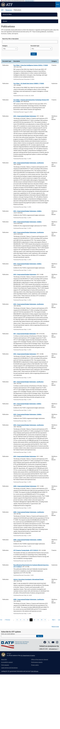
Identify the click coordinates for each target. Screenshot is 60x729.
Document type (35, 45)
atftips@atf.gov (53, 649)
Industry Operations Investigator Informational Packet (28, 579)
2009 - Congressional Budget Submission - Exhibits (27, 539)
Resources (8, 10)
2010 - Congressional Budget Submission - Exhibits (27, 414)
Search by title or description (10, 38)
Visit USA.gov (34, 671)
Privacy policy (35, 665)
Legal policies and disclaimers (9, 667)
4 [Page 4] (20, 620)
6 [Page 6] (27, 620)
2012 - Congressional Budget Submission (24, 354)
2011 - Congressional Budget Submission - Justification (28, 382)
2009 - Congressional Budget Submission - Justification (28, 512)
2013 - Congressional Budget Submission (24, 274)
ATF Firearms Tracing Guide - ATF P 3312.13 (25, 550)
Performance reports (36, 662)
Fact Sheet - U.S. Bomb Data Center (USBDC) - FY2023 (28, 83)
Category (4, 45)
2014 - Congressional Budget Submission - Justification (28, 163)
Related (5, 21)
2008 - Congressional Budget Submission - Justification (28, 599)
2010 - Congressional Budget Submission (24, 456)
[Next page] (54, 619)
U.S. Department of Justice (28, 655)
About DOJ (4, 659)
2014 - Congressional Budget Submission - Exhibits (27, 211)
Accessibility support (7, 662)
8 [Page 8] (34, 620)
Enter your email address (8, 634)
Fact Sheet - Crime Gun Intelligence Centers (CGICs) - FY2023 (30, 65)
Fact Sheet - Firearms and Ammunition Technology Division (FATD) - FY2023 (31, 100)
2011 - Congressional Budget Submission (24, 333)
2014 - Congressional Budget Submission (24, 116)
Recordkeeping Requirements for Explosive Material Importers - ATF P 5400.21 (31, 565)
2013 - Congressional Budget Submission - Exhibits (27, 222)
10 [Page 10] (41, 620)
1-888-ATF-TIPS (43, 649)
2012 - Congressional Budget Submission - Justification (28, 304)
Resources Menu (7, 14)
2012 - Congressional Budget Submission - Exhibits (27, 264)
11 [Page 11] (45, 620)
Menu (57, 4)
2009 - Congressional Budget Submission (24, 486)
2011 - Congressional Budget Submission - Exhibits (27, 403)
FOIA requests (5, 665)
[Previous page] (7, 619)
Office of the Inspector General (39, 659)
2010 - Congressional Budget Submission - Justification (28, 425)
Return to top (55, 626)
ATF (2, 10)
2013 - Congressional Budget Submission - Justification (28, 232)
